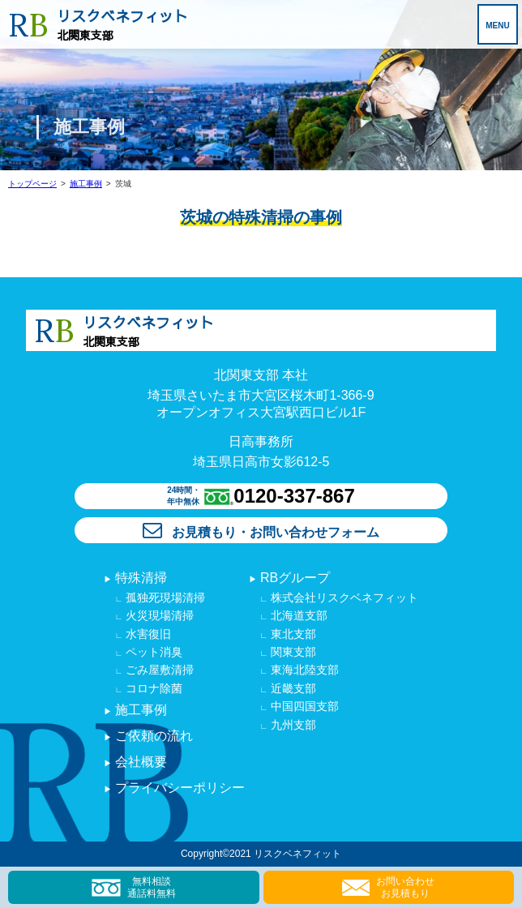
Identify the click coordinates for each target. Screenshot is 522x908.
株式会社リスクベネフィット (342, 597)
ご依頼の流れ (152, 736)
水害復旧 (147, 633)
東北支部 (291, 633)
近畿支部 (291, 688)
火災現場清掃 (159, 615)
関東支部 (291, 651)
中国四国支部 (303, 706)
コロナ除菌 (153, 688)
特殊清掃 (139, 578)
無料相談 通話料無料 (134, 887)
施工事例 (86, 183)
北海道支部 (297, 615)
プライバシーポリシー (178, 787)
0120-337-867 (293, 496)
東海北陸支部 (303, 669)
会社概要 (139, 762)
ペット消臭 (153, 651)
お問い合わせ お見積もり (388, 887)
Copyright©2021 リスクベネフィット (261, 853)
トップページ (32, 183)
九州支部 (291, 724)
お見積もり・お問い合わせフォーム (261, 532)
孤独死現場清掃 (164, 597)
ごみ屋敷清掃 (159, 669)
